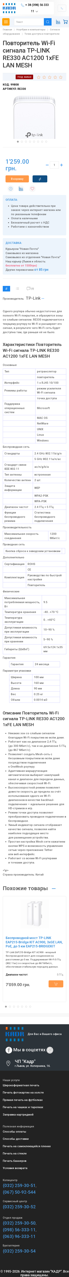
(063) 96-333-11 (19, 1236)
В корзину (17, 178)
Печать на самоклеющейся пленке (27, 1146)
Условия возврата (15, 1168)
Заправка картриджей (18, 1114)
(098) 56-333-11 (19, 1229)
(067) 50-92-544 (19, 1192)
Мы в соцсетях (29, 1049)
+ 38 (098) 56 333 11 (35, 8)
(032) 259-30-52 (19, 1206)
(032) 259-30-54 (19, 1251)
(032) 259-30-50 (19, 1223)
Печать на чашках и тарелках (23, 1107)
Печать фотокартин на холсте (23, 1092)
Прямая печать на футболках (23, 1100)
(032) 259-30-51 (19, 1185)
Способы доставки (16, 1139)
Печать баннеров (14, 1161)
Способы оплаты (14, 1131)
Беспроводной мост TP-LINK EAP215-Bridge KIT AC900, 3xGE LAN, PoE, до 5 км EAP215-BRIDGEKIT (34, 942)
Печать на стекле (15, 1153)
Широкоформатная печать (21, 1085)
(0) (30, 289)
